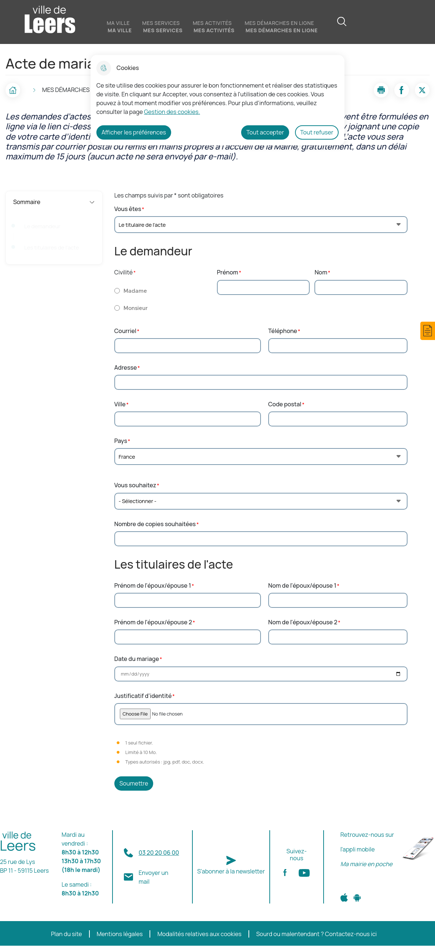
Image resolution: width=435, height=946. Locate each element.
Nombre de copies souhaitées (155, 524)
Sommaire (54, 202)
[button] (427, 331)
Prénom (227, 272)
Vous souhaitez (135, 485)
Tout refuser (316, 132)
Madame (135, 291)
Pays (120, 440)
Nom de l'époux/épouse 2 (303, 622)
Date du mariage (136, 658)
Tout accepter (265, 132)
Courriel (125, 331)
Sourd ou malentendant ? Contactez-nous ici (316, 934)
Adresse (125, 367)
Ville (120, 404)
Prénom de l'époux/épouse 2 (153, 622)
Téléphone (282, 331)
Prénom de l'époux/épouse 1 (152, 585)
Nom (320, 272)
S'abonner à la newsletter (231, 871)
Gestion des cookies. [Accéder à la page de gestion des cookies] (172, 112)
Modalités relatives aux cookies (199, 934)
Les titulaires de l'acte (51, 247)
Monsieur (136, 308)
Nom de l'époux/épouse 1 (302, 585)
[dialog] (217, 100)
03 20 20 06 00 (159, 853)
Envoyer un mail (153, 877)
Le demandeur (42, 226)
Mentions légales (120, 934)
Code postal (285, 404)
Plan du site (66, 934)
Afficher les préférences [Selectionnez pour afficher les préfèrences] (134, 132)
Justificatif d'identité (143, 695)
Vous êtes (127, 209)
